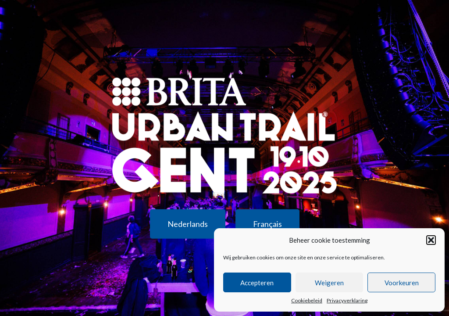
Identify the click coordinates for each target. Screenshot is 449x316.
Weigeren (329, 283)
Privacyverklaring (347, 300)
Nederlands (187, 223)
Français (267, 223)
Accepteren (257, 283)
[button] (431, 240)
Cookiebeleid (306, 300)
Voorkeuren (402, 283)
